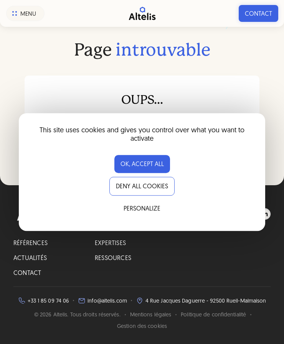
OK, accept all (142, 164)
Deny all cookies (142, 187)
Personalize (142, 209)
